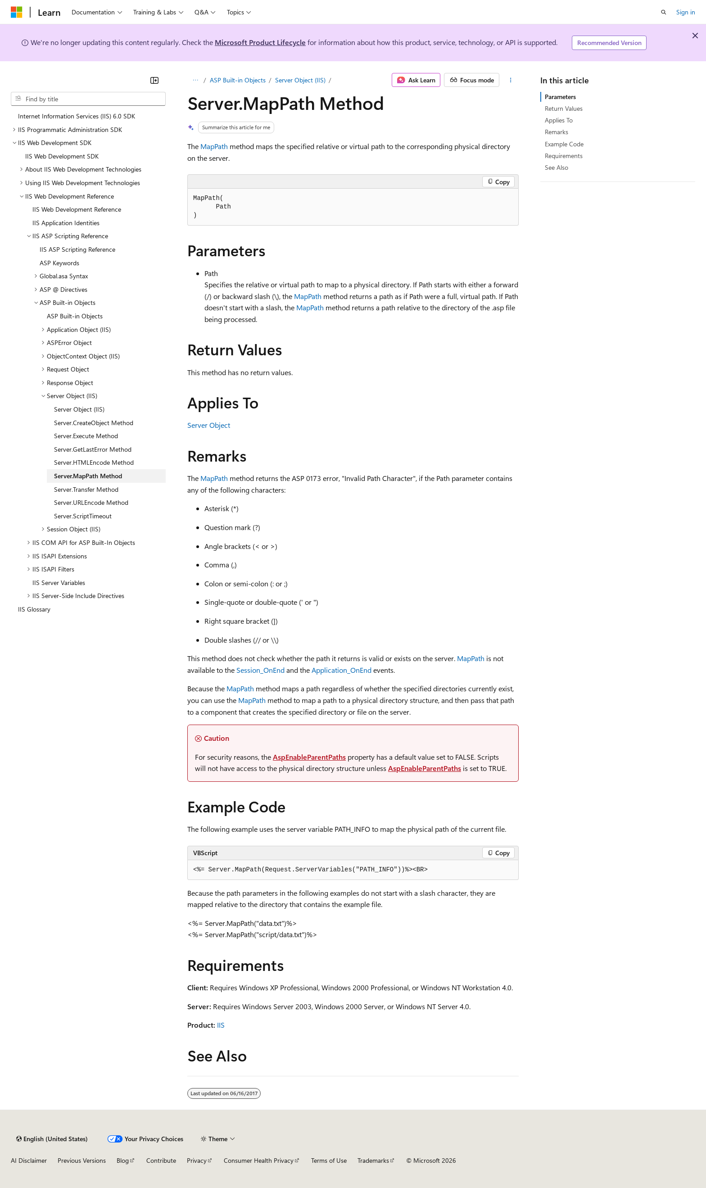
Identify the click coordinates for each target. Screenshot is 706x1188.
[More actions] (511, 80)
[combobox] (88, 99)
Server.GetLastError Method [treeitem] (92, 449)
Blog (123, 1160)
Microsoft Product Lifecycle (260, 42)
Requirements (564, 155)
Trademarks (373, 1160)
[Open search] (664, 12)
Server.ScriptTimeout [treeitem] (83, 516)
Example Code (564, 144)
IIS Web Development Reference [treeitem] (76, 209)
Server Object (208, 425)
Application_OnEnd (341, 670)
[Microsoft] (17, 12)
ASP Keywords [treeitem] (59, 262)
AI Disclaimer (29, 1160)
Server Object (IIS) (300, 80)
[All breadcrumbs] (195, 80)
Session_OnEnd (260, 670)
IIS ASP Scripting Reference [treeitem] (77, 249)
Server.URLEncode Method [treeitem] (91, 502)
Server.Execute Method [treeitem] (86, 435)
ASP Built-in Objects (238, 80)
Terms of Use (329, 1160)
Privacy (197, 1160)
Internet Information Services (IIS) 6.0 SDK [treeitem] (76, 116)
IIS (221, 1024)
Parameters (560, 96)
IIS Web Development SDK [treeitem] (62, 156)
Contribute (161, 1160)
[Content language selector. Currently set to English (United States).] (52, 1139)
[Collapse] (154, 80)
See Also (556, 167)
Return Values (564, 108)
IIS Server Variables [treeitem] (58, 582)
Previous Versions (82, 1160)
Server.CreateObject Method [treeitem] (93, 422)
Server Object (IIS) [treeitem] (79, 409)
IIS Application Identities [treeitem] (66, 222)
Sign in (685, 12)
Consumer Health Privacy (259, 1160)
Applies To (559, 120)
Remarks (556, 131)
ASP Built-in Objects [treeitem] (75, 316)
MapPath (214, 146)
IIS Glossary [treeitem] (34, 609)
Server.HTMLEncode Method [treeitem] (94, 462)
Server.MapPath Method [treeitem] (88, 476)
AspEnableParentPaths (309, 757)
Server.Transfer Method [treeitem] (86, 489)
